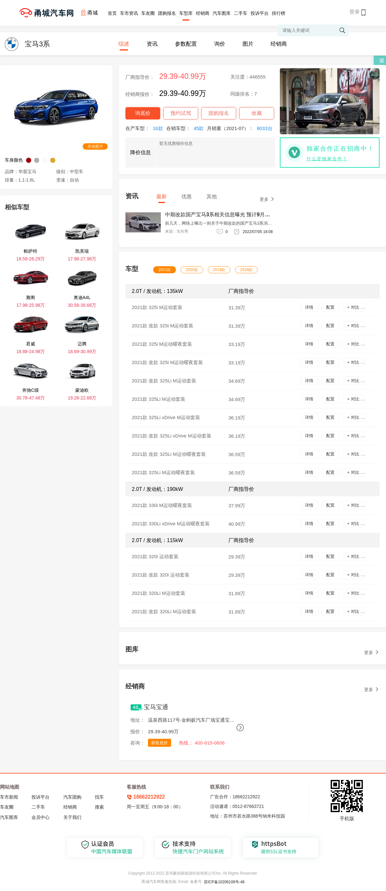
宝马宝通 (156, 707)
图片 (248, 44)
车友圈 (148, 13)
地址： (137, 720)
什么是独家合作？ (327, 158)
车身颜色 (14, 160)
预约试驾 (180, 113)
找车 (99, 797)
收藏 (257, 113)
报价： (137, 731)
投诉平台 (260, 13)
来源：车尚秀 (176, 231)
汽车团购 (72, 797)
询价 (219, 44)
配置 (331, 307)
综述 (123, 44)
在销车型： (186, 128)
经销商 (202, 13)
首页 (112, 13)
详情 (310, 307)
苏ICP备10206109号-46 (224, 882)
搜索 (99, 807)
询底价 (143, 113)
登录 (354, 11)
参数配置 (186, 44)
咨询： (137, 743)
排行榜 (278, 13)
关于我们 (72, 817)
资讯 (152, 44)
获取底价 (159, 742)
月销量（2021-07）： (241, 128)
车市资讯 (129, 13)
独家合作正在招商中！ (340, 148)
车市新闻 (9, 797)
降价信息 (140, 152)
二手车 (240, 13)
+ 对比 (353, 307)
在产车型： (145, 128)
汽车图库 (222, 13)
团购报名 (167, 13)
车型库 (186, 13)
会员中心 (41, 817)
